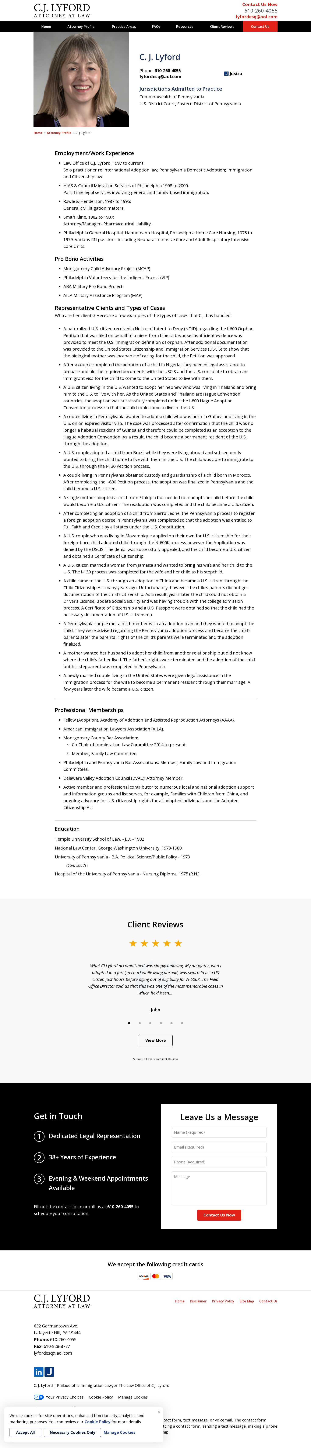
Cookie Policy (101, 1397)
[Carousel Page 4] (161, 1023)
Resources (184, 26)
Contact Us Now (260, 4)
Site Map (247, 1301)
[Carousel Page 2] (139, 1023)
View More (155, 1040)
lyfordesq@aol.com (257, 17)
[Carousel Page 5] (171, 1023)
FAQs (156, 26)
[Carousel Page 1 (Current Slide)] (129, 1023)
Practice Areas (124, 26)
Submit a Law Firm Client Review (155, 1059)
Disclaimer (198, 1301)
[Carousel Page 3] (150, 1023)
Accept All (25, 1432)
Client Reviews (222, 26)
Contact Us (260, 26)
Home (46, 26)
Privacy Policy (223, 1301)
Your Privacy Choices (59, 1397)
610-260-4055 (261, 10)
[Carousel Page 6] (182, 1023)
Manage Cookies (133, 1397)
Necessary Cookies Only (72, 1432)
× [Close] (159, 1411)
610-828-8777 (57, 1346)
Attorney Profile (81, 26)
